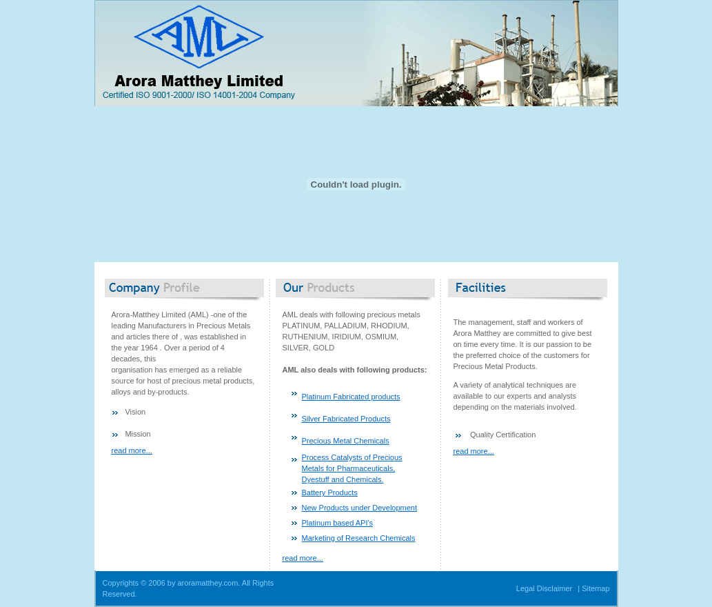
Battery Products (330, 492)
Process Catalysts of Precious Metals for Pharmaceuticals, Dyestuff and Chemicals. (352, 468)
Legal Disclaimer (544, 588)
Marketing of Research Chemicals (359, 538)
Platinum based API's (338, 523)
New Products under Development (360, 508)
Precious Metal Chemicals (345, 441)
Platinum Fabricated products (351, 396)
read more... (132, 450)
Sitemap (595, 588)
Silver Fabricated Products (346, 419)
